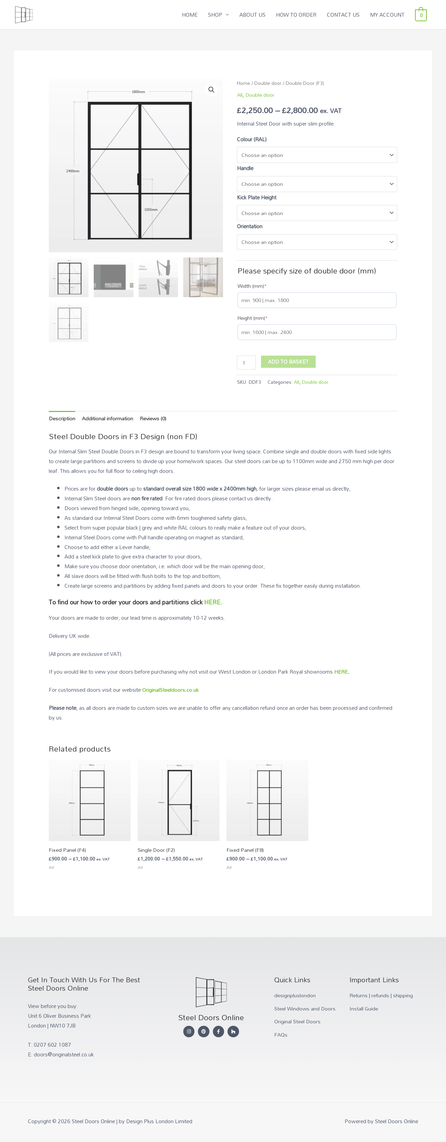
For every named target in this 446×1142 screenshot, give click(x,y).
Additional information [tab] (107, 420)
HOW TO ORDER (298, 15)
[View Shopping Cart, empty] (422, 15)
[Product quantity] (246, 364)
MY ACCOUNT (389, 15)
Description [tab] (62, 420)
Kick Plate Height (256, 198)
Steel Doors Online (69, 11)
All (240, 95)
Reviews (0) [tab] (153, 420)
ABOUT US (255, 15)
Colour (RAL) (252, 139)
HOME (192, 15)
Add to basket (288, 363)
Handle (245, 169)
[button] (211, 90)
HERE (341, 673)
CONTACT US (345, 15)
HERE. (213, 604)
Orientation (249, 227)
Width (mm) (252, 287)
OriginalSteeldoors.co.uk (170, 692)
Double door (269, 83)
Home (244, 83)
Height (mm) (253, 319)
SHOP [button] (217, 15)
